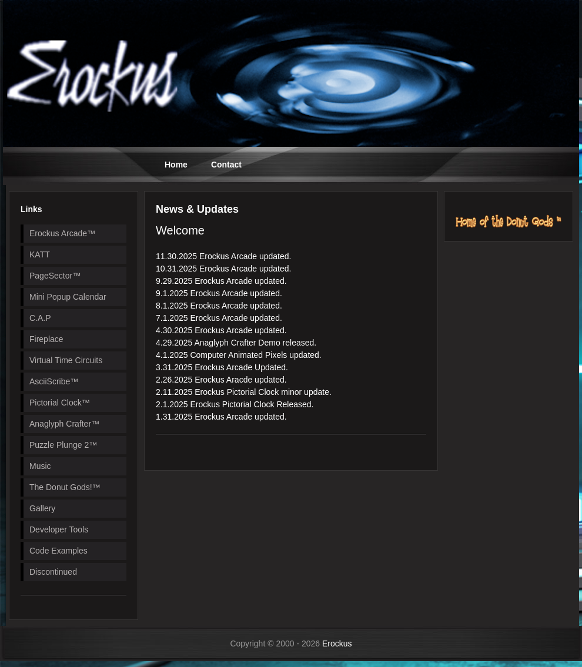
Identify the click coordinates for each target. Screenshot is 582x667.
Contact (226, 164)
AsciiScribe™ (53, 381)
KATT (39, 254)
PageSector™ (55, 275)
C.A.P (40, 318)
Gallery (42, 508)
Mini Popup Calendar (67, 296)
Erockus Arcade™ (62, 233)
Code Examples (58, 550)
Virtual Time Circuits (65, 360)
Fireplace (46, 339)
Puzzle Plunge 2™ (63, 445)
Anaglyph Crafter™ (64, 423)
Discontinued (53, 571)
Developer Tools (58, 529)
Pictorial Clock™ (59, 402)
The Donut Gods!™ (65, 487)
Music (40, 466)
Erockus (337, 643)
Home (176, 164)
